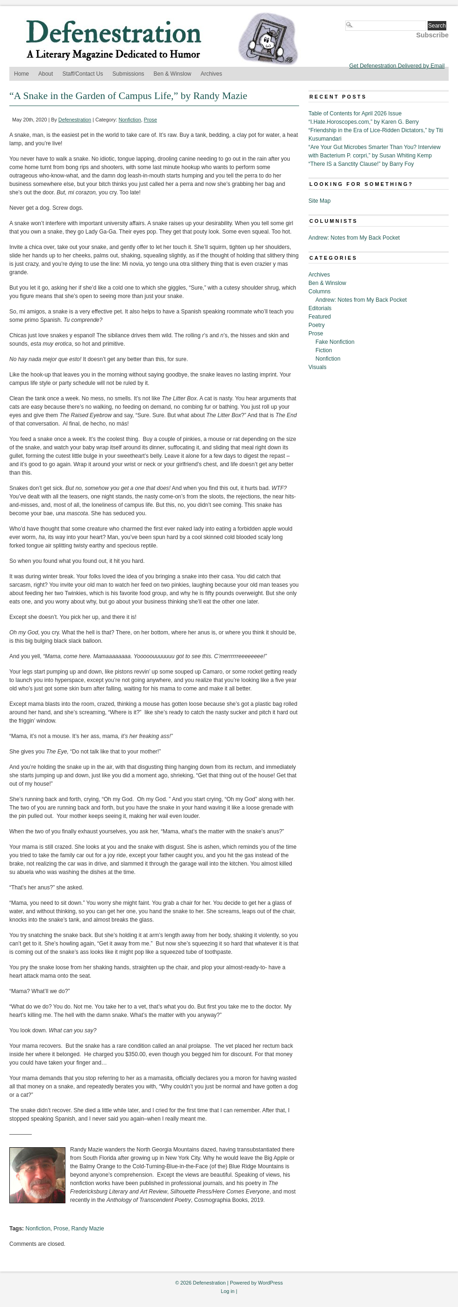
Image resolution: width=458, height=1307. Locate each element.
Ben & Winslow (173, 74)
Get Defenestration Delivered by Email (396, 66)
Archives (211, 74)
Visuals (317, 367)
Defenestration (74, 119)
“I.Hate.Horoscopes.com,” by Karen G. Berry (363, 122)
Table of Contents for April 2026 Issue (354, 113)
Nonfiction (130, 119)
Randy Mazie (88, 1228)
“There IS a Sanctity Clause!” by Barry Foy (361, 164)
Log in (227, 1291)
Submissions (128, 74)
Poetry (316, 325)
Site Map (319, 201)
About (45, 74)
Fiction (323, 350)
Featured (319, 316)
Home (21, 74)
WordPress (270, 1283)
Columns (319, 291)
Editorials (319, 308)
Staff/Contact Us (82, 74)
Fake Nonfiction (334, 342)
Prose (150, 119)
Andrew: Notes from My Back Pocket (354, 237)
